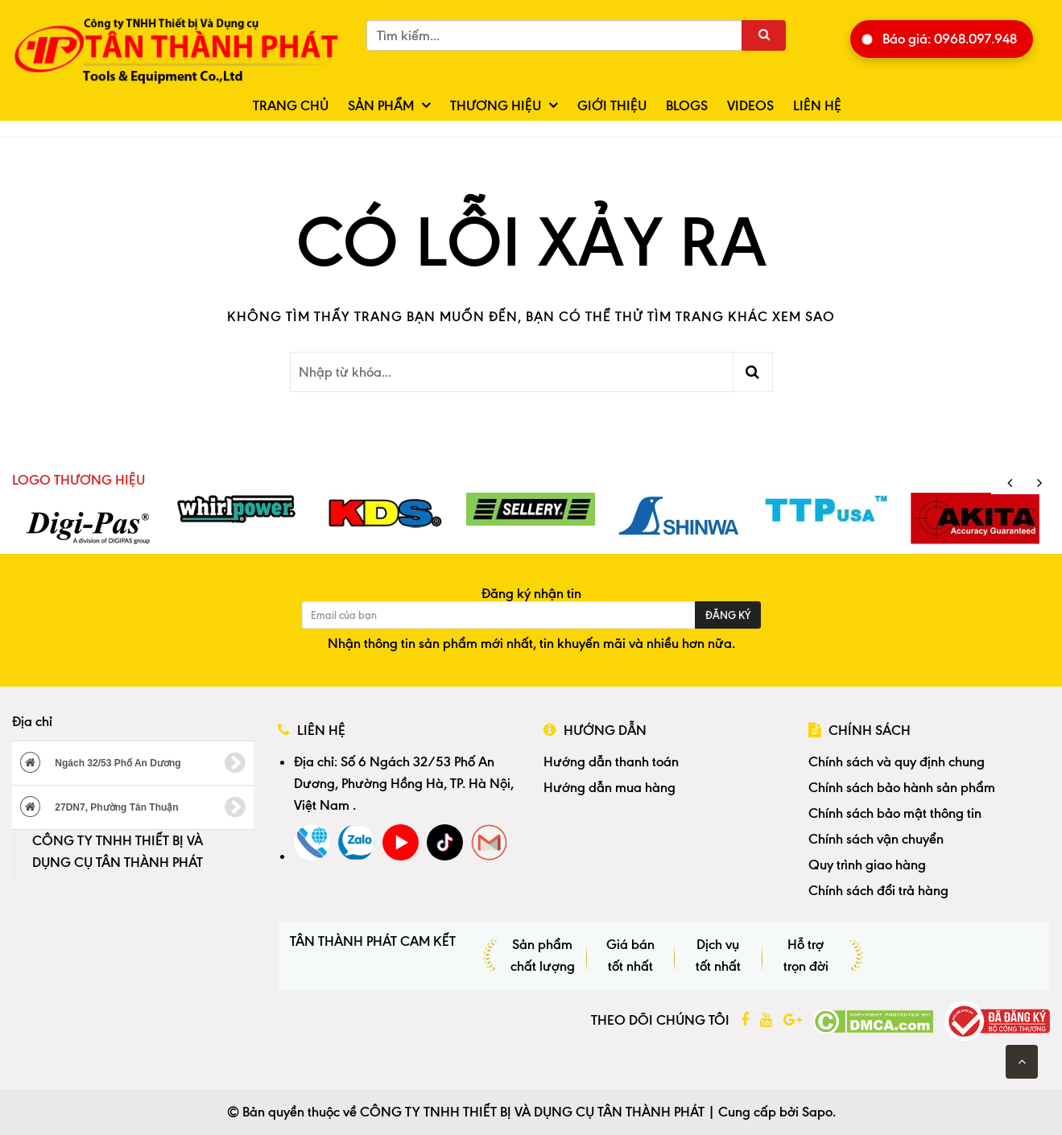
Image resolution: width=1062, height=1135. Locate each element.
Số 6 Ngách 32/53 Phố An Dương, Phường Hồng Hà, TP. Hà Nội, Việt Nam (404, 783)
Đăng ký (727, 615)
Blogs (687, 105)
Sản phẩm (381, 105)
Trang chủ (291, 105)
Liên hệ (817, 105)
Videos (750, 105)
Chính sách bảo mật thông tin (894, 813)
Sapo (817, 1112)
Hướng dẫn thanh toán (611, 761)
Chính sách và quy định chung (896, 761)
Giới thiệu (612, 105)
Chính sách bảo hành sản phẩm (901, 787)
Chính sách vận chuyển (876, 839)
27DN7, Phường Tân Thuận (133, 807)
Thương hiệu (495, 105)
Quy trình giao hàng (867, 864)
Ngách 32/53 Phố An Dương (133, 763)
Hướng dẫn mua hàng (609, 787)
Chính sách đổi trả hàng (878, 890)
